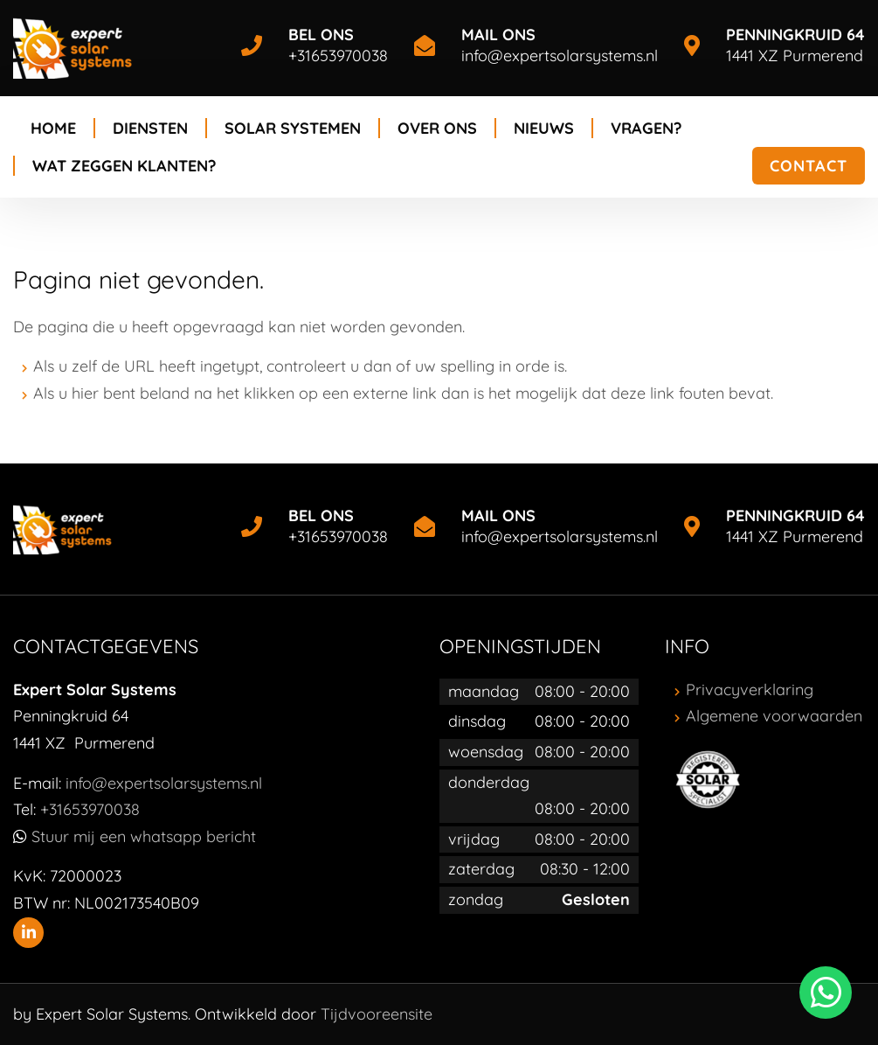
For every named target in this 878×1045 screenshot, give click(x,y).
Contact (808, 166)
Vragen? (646, 128)
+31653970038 (338, 55)
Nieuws (544, 128)
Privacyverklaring (749, 689)
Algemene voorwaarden (774, 716)
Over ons (437, 128)
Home (53, 128)
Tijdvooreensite (376, 1014)
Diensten (150, 128)
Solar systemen (293, 128)
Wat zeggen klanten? (124, 166)
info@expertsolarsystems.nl (559, 55)
